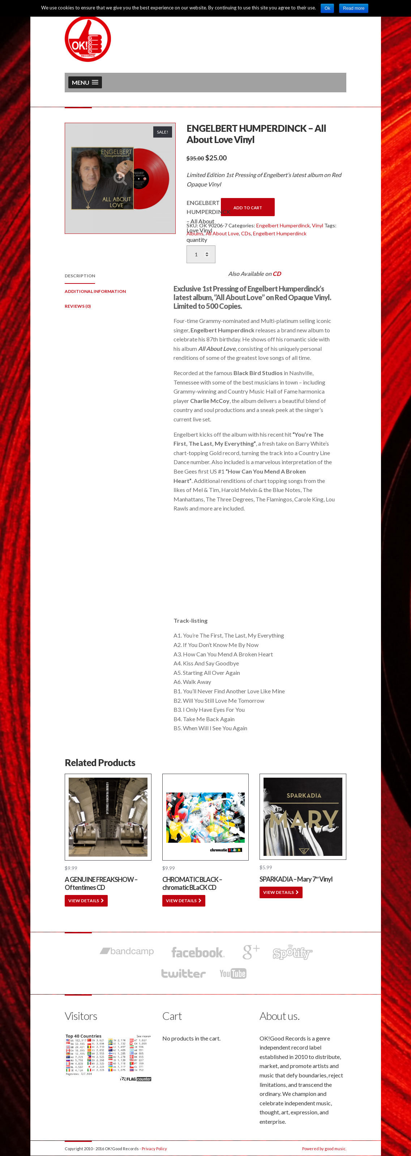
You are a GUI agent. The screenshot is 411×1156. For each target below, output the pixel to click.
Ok (327, 8)
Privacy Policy (154, 1148)
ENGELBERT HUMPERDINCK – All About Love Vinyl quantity (201, 221)
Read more (353, 8)
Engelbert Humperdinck (283, 225)
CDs (246, 233)
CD (277, 273)
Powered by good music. (324, 1148)
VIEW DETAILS (83, 900)
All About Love (222, 233)
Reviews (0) (78, 306)
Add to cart (248, 207)
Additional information (95, 291)
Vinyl (317, 225)
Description (80, 275)
